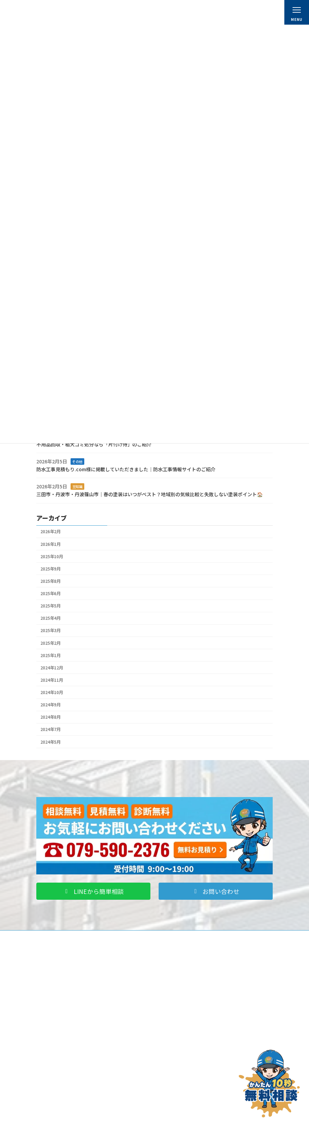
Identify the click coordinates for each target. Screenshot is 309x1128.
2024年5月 (50, 742)
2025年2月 (50, 643)
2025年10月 (51, 556)
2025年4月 (50, 618)
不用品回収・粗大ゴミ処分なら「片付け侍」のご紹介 (93, 443)
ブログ (48, 1090)
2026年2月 (50, 531)
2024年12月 (51, 668)
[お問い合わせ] (269, 1083)
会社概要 (174, 992)
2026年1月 (50, 544)
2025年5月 (50, 606)
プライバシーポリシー (186, 1082)
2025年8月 (50, 581)
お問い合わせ (178, 1072)
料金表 (172, 1001)
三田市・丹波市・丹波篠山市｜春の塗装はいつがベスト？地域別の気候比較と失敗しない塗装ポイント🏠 (149, 494)
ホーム (172, 974)
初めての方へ (178, 983)
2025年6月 (50, 593)
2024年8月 (50, 717)
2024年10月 (51, 692)
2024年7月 (50, 729)
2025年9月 (50, 569)
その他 (77, 461)
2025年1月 (50, 655)
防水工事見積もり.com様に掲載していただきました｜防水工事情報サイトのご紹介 (125, 469)
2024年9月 (50, 705)
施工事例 (50, 1072)
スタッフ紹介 (178, 1010)
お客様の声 (52, 1082)
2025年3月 (50, 630)
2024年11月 (51, 680)
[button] (93, 891)
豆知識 (77, 486)
